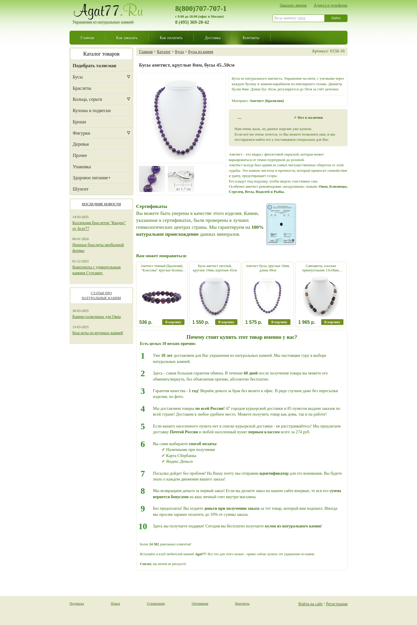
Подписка (77, 604)
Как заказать (127, 37)
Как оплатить (171, 37)
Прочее (80, 155)
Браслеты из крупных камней (97, 333)
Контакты (251, 37)
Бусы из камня (200, 51)
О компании (156, 604)
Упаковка (82, 166)
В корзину (173, 322)
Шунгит (81, 189)
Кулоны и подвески (92, 110)
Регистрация (337, 604)
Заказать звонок (293, 5)
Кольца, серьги (87, 99)
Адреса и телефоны (331, 5)
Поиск (115, 604)
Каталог (164, 51)
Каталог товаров (101, 54)
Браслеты (82, 88)
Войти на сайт (310, 604)
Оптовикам (200, 604)
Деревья (81, 144)
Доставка (213, 37)
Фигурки (81, 133)
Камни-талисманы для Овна (96, 317)
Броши (79, 121)
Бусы (78, 76)
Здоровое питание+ (92, 177)
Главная (87, 37)
